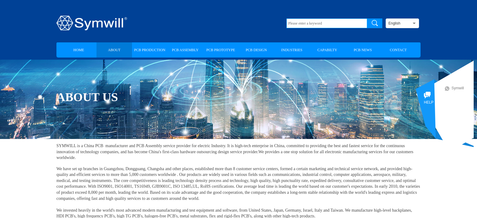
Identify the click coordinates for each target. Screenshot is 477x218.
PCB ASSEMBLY (185, 50)
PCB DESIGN (256, 50)
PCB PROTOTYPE (220, 50)
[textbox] (326, 23)
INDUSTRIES (291, 50)
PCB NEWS (363, 50)
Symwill (459, 88)
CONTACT (398, 50)
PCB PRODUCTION (149, 50)
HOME (78, 50)
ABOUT (114, 50)
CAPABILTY (327, 50)
